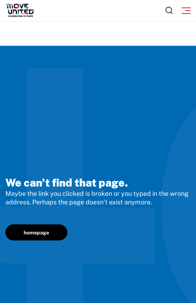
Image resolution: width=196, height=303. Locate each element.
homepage (36, 232)
